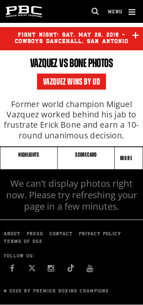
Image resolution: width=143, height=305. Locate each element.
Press (35, 234)
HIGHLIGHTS (28, 154)
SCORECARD (85, 154)
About (12, 234)
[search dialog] (96, 11)
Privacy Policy (100, 234)
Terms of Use (23, 241)
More (127, 158)
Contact (61, 234)
